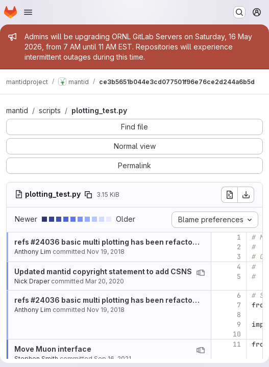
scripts (50, 110)
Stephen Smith (36, 358)
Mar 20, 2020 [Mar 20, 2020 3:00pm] (104, 281)
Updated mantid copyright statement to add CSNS (103, 271)
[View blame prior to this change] (201, 273)
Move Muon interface (52, 349)
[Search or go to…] (239, 12)
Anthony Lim (32, 251)
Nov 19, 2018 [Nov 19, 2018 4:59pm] (106, 251)
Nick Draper (32, 281)
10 (237, 334)
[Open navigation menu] (28, 12)
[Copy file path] (88, 195)
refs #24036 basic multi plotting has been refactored (109, 242)
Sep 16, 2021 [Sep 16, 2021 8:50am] (112, 358)
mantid (17, 110)
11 (237, 344)
